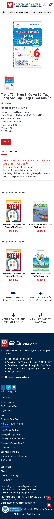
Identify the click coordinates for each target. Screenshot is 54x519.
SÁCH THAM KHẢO (19, 12)
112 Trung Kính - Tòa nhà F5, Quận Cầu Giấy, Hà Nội (25, 497)
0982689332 (26, 359)
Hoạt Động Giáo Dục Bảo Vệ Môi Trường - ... (40, 275)
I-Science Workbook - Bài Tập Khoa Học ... (40, 226)
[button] (50, 5)
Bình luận (13, 152)
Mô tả (4, 152)
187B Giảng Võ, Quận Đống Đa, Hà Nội (18, 486)
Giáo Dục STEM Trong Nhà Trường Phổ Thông (13, 226)
